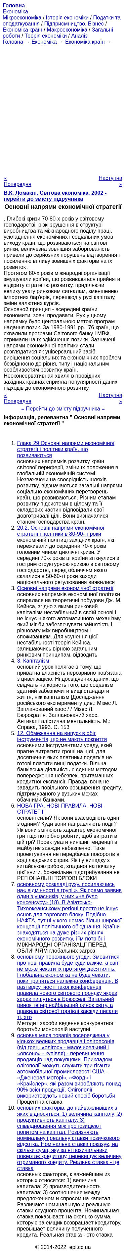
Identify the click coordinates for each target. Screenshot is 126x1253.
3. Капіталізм (33, 661)
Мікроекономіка (22, 17)
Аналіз (79, 36)
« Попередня (17, 181)
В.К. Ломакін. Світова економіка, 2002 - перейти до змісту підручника (55, 196)
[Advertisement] (63, 108)
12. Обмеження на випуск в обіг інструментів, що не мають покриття (62, 736)
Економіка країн (22, 30)
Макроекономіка (67, 30)
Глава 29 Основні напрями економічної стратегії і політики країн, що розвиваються (65, 449)
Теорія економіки (46, 36)
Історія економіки (67, 17)
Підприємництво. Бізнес (74, 24)
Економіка (15, 11)
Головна (13, 42)
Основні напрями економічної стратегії (65, 588)
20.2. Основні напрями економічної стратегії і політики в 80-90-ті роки (60, 531)
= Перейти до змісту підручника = (63, 409)
